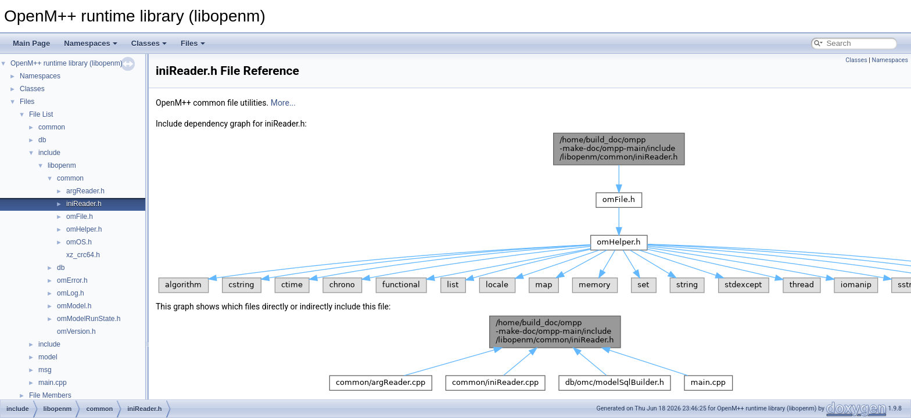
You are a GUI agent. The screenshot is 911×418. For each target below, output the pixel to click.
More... (283, 102)
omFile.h (79, 216)
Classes (149, 43)
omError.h (72, 280)
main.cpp (52, 383)
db (42, 140)
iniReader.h (84, 204)
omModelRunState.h (88, 319)
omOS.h (79, 242)
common (51, 127)
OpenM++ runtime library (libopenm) (66, 63)
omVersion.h (76, 331)
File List (41, 114)
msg (45, 370)
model (48, 357)
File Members (50, 395)
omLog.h (70, 293)
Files (193, 43)
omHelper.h (84, 229)
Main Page (31, 43)
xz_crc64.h (83, 255)
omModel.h (74, 306)
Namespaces (90, 43)
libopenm (62, 165)
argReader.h (85, 191)
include (49, 153)
